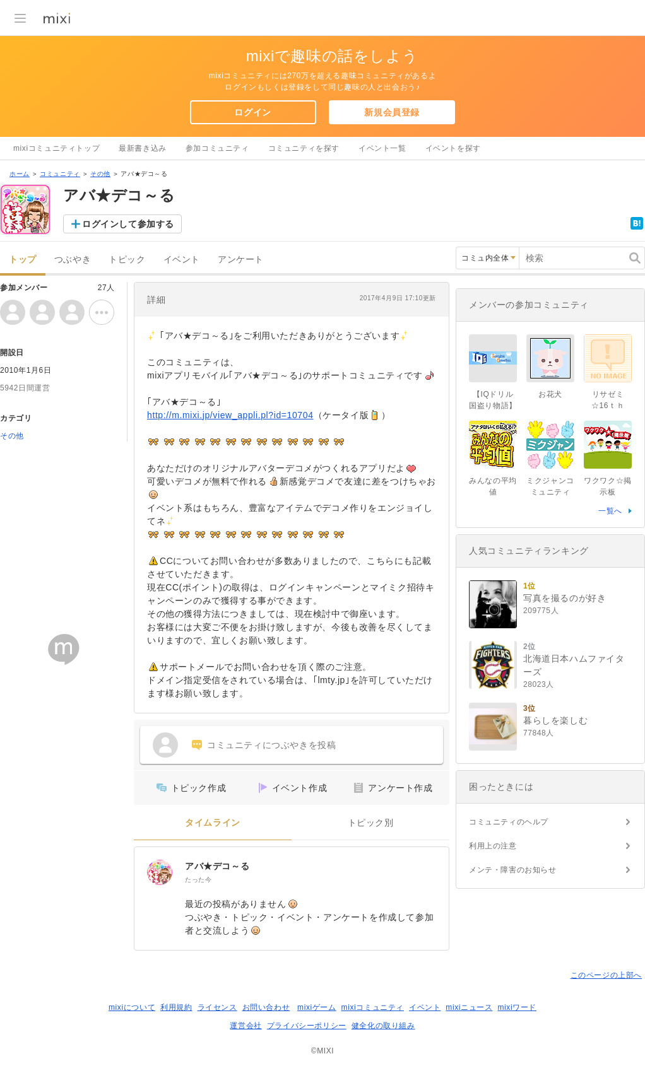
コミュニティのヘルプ (508, 821)
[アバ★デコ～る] (159, 872)
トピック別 (371, 823)
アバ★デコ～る (217, 866)
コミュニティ (60, 173)
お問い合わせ (266, 1007)
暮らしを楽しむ (555, 720)
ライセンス (217, 1007)
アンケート (241, 259)
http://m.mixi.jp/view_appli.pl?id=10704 (230, 415)
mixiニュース (469, 1007)
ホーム (19, 173)
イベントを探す (453, 148)
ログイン (252, 112)
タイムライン (212, 823)
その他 (100, 173)
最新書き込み (143, 148)
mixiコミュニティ (372, 1007)
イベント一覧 (382, 148)
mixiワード (516, 1007)
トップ (23, 259)
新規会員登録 (392, 112)
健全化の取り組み (383, 1025)
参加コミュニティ (217, 148)
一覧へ (610, 511)
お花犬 (550, 394)
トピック (127, 259)
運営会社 (245, 1025)
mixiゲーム (316, 1007)
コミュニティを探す (304, 148)
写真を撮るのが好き (564, 598)
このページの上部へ (606, 975)
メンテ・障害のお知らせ (513, 869)
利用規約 (176, 1007)
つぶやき (72, 259)
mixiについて (132, 1007)
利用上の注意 (493, 845)
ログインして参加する (128, 224)
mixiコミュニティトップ (56, 148)
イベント (181, 259)
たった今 (198, 879)
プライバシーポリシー (306, 1025)
